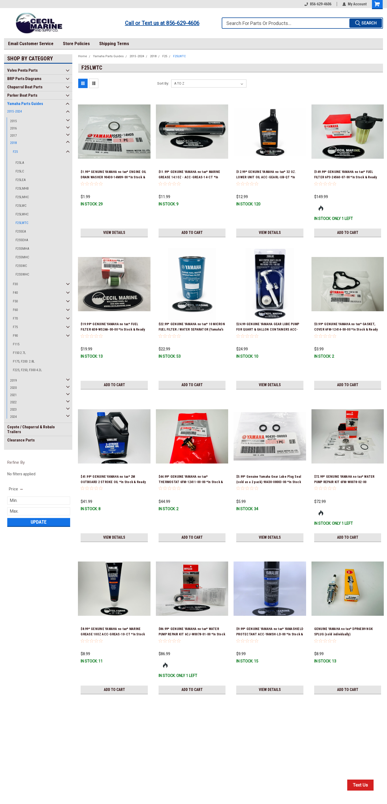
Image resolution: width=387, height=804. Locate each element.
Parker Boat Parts (22, 95)
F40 (15, 293)
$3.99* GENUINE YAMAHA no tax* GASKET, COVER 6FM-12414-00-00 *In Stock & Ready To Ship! (346, 329)
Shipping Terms (114, 43)
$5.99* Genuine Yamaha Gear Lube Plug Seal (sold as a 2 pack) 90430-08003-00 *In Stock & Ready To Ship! (268, 482)
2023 (13, 409)
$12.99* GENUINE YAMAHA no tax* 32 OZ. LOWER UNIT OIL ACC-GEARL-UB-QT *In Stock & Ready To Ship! (266, 177)
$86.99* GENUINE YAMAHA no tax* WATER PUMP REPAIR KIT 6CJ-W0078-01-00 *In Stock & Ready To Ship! (192, 634)
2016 (13, 128)
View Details (114, 232)
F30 (15, 284)
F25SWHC (22, 274)
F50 (15, 301)
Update (38, 522)
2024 (13, 417)
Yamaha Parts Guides (25, 103)
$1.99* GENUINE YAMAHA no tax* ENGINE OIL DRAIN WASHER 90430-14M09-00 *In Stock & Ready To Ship (113, 177)
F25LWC (21, 206)
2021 (13, 395)
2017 (13, 135)
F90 (15, 336)
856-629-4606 (317, 4)
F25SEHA (22, 240)
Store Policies (76, 43)
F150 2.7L (19, 353)
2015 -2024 (14, 111)
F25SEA (21, 231)
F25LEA (21, 180)
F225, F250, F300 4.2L (27, 370)
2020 (13, 388)
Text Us (360, 785)
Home (82, 56)
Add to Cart (192, 232)
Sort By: (163, 83)
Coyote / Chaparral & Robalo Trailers (31, 429)
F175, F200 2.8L (24, 361)
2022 (13, 402)
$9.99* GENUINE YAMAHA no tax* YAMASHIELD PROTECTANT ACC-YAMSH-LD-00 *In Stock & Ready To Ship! (269, 634)
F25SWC (21, 266)
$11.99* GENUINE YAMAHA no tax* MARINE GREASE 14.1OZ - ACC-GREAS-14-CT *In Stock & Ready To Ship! (189, 177)
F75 (15, 327)
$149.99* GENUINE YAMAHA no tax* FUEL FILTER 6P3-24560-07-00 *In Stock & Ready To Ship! (345, 177)
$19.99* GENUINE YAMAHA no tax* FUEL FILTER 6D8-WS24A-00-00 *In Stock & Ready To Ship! (113, 329)
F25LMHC (22, 197)
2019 (13, 380)
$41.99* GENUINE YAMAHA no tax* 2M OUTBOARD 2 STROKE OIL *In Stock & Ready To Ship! (113, 482)
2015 (13, 121)
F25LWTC (22, 223)
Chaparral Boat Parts (24, 87)
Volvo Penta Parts (22, 70)
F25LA (20, 163)
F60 (15, 310)
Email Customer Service (30, 43)
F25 (15, 152)
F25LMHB (22, 188)
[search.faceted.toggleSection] (16, 489)
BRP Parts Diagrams (24, 78)
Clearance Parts (21, 440)
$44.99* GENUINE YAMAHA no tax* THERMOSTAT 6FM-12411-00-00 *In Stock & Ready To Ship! (191, 482)
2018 (13, 143)
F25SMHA (22, 249)
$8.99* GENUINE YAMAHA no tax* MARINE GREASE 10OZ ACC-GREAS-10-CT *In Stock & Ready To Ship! (113, 634)
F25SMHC (22, 257)
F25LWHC (22, 214)
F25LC (20, 171)
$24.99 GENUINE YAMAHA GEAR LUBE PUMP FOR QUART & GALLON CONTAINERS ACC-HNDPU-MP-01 (267, 329)
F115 (16, 344)
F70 (15, 318)
